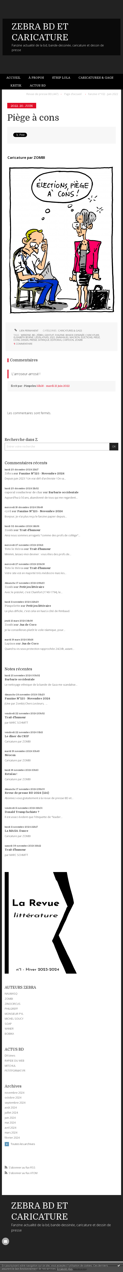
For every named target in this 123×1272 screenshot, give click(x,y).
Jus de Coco (27, 624)
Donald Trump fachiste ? (22, 812)
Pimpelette (12, 605)
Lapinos (10, 643)
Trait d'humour (30, 530)
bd (33, 335)
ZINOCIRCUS (12, 1004)
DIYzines (10, 1055)
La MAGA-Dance (16, 830)
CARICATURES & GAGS (70, 330)
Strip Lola (61, 77)
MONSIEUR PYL (14, 1014)
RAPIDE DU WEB (14, 1060)
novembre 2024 (14, 1092)
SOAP (8, 1024)
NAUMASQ (11, 993)
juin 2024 (10, 1118)
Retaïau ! (11, 774)
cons (17, 339)
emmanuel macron (68, 337)
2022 (52, 337)
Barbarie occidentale (64, 492)
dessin (25, 339)
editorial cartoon (62, 339)
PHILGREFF (11, 1009)
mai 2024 (10, 1122)
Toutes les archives (23, 1144)
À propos (36, 77)
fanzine (59, 335)
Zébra (9, 473)
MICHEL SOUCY (14, 1018)
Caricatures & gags (96, 77)
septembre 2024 (15, 1102)
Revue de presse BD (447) (42, 94)
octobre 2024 (13, 1097)
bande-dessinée (75, 335)
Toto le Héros (14, 549)
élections (87, 337)
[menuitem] (15, 78)
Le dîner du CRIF (17, 736)
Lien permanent (26, 330)
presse (33, 339)
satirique (43, 339)
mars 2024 (11, 1132)
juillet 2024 (11, 1112)
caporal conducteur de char (24, 492)
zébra (40, 335)
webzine (26, 335)
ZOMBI (9, 999)
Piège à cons (33, 118)
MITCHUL (10, 1066)
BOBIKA (9, 1034)
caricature (92, 335)
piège (97, 337)
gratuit (49, 335)
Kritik (15, 85)
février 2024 (12, 1137)
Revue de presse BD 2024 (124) (27, 792)
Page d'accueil (73, 94)
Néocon (10, 755)
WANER (9, 1028)
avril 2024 (10, 1127)
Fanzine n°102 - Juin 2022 (103, 94)
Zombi (9, 530)
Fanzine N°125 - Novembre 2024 (41, 473)
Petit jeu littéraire (31, 586)
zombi (79, 339)
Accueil (13, 77)
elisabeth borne (23, 337)
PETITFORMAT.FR (15, 1070)
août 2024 (11, 1107)
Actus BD (38, 85)
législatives (41, 337)
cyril (8, 511)
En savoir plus (65, 1269)
